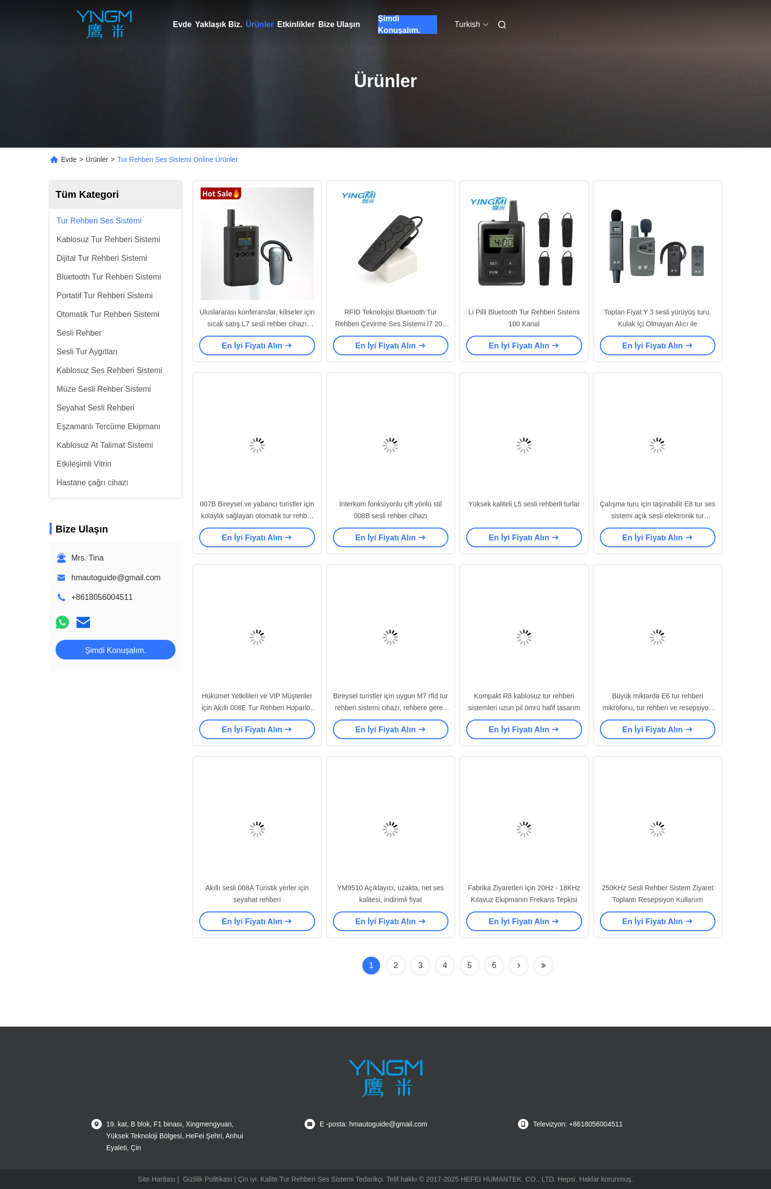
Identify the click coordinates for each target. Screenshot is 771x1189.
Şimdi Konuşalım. (399, 24)
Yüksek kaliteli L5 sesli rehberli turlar (524, 504)
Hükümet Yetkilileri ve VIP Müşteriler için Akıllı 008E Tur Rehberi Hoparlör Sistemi (257, 707)
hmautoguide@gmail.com (116, 577)
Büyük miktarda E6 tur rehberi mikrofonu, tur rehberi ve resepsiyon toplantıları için (657, 707)
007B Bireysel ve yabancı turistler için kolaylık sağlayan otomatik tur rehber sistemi (257, 516)
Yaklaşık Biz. (218, 24)
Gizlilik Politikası (207, 1179)
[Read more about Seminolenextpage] (519, 965)
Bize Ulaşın (339, 24)
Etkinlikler (296, 24)
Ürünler (260, 24)
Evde (182, 24)
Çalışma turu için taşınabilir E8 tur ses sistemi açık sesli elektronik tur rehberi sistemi (657, 516)
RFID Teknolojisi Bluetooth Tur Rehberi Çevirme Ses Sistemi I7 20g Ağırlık (390, 324)
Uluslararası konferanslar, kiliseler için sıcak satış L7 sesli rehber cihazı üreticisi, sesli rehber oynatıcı (257, 324)
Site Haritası (156, 1179)
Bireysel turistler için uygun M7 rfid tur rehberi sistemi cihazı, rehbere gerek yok (390, 707)
